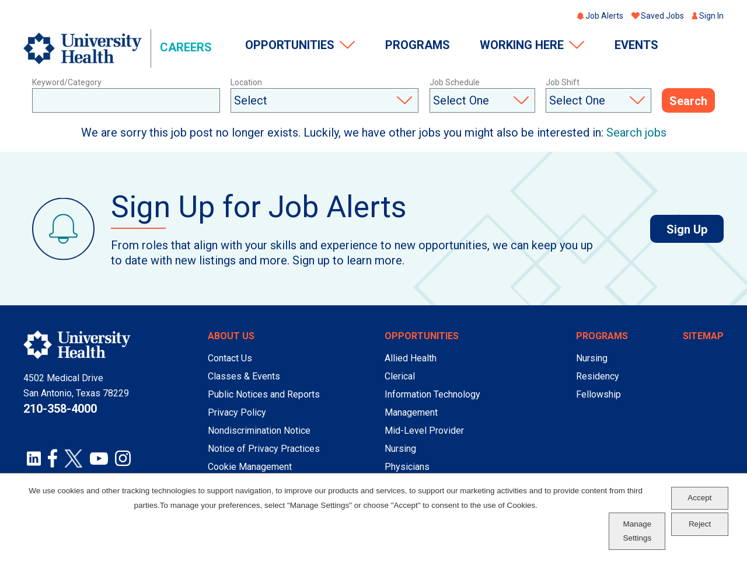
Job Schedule (455, 82)
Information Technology (432, 394)
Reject (700, 524)
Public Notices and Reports (264, 394)
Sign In (711, 15)
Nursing (400, 448)
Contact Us (230, 358)
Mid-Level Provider (424, 430)
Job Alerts (604, 15)
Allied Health (411, 358)
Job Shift (563, 82)
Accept (699, 497)
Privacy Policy (237, 412)
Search (688, 101)
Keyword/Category (67, 82)
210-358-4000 (60, 409)
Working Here (522, 45)
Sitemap (703, 336)
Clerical (400, 376)
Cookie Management (250, 466)
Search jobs (636, 133)
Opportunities (289, 45)
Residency (597, 376)
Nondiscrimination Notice (259, 430)
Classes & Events (244, 376)
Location (246, 82)
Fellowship (598, 394)
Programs (417, 45)
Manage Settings (637, 531)
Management (411, 412)
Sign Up (695, 229)
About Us (231, 336)
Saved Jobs (662, 15)
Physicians (407, 466)
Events (636, 45)
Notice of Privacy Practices (264, 448)
